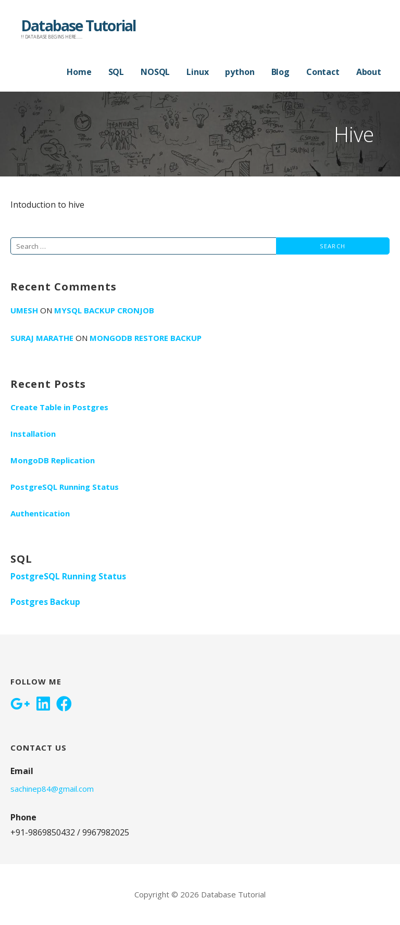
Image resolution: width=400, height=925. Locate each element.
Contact (323, 72)
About (368, 72)
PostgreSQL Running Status (64, 486)
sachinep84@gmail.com (52, 788)
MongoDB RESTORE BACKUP (146, 338)
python (239, 72)
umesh (24, 310)
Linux (197, 72)
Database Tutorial (78, 25)
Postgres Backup (45, 601)
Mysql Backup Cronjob (104, 310)
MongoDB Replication (52, 460)
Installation (33, 433)
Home (79, 72)
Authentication (40, 513)
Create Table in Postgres (59, 407)
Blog (280, 72)
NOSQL (155, 72)
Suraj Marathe (41, 338)
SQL (116, 72)
